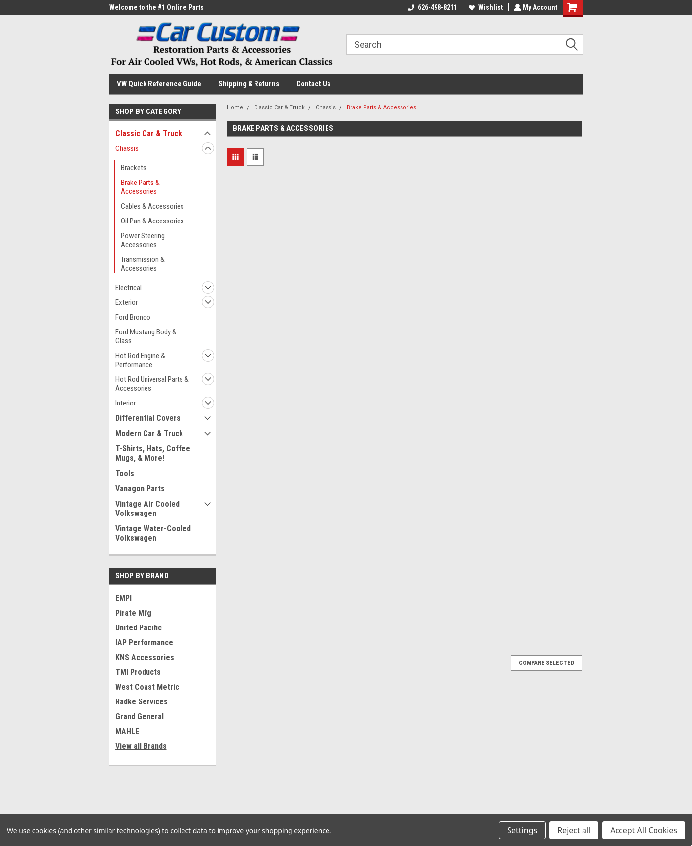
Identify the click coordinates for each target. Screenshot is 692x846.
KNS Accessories (144, 657)
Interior (125, 403)
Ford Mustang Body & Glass (146, 336)
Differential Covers (148, 418)
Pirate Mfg (133, 613)
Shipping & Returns (249, 83)
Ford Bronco (132, 317)
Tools (124, 473)
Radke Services (141, 701)
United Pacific (138, 627)
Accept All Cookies (643, 830)
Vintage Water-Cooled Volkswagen (153, 533)
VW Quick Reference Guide (159, 83)
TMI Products (138, 672)
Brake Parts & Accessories (140, 187)
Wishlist (485, 7)
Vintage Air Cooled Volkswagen (147, 508)
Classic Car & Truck (148, 133)
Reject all (573, 830)
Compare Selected (546, 663)
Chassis (127, 148)
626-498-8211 (431, 7)
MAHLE (127, 731)
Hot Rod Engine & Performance (140, 360)
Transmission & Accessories (143, 264)
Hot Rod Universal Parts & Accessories (152, 384)
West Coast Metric (147, 687)
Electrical (128, 287)
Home (235, 107)
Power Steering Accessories (143, 240)
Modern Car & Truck (149, 433)
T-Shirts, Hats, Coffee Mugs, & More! (152, 453)
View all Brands (141, 746)
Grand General (139, 716)
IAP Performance (144, 642)
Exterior (126, 302)
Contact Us (313, 83)
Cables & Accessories (152, 206)
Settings (522, 830)
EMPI (123, 598)
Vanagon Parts (140, 488)
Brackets (133, 167)
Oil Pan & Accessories (152, 221)
